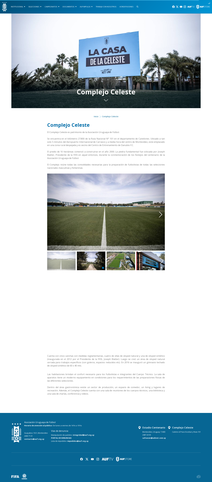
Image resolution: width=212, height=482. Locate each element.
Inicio (96, 116)
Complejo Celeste (110, 116)
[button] (156, 208)
